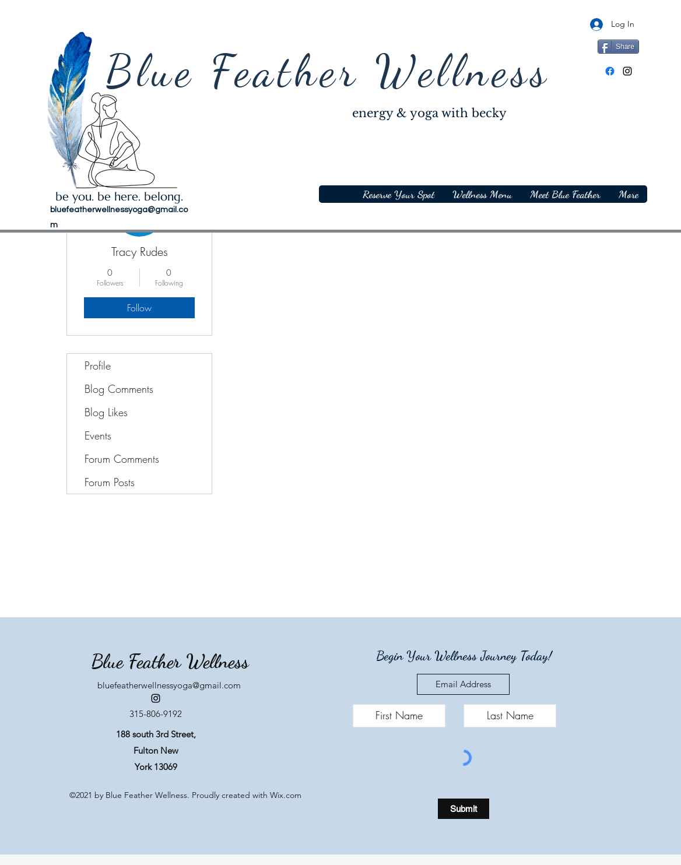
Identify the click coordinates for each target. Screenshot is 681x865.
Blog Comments (119, 389)
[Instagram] (627, 71)
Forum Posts (110, 482)
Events (98, 435)
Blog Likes (106, 412)
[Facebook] (610, 71)
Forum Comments (122, 459)
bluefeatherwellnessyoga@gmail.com (169, 685)
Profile (98, 365)
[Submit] (463, 809)
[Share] (618, 47)
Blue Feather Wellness (328, 70)
